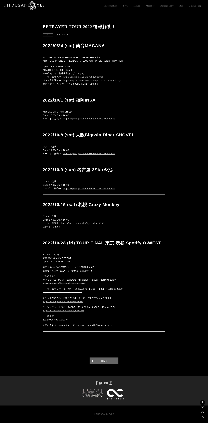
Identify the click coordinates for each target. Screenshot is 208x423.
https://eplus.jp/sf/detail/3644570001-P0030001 (89, 153)
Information (110, 6)
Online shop (195, 6)
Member (150, 6)
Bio (181, 6)
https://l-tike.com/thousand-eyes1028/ (63, 310)
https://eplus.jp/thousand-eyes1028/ (62, 292)
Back (104, 361)
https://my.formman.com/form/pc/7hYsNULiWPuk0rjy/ (92, 80)
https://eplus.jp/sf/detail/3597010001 (83, 77)
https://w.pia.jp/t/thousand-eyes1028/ (63, 301)
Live (125, 6)
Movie (136, 6)
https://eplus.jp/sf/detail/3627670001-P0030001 (89, 118)
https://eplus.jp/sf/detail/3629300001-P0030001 (89, 188)
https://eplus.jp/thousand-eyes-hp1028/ (64, 283)
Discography (167, 6)
